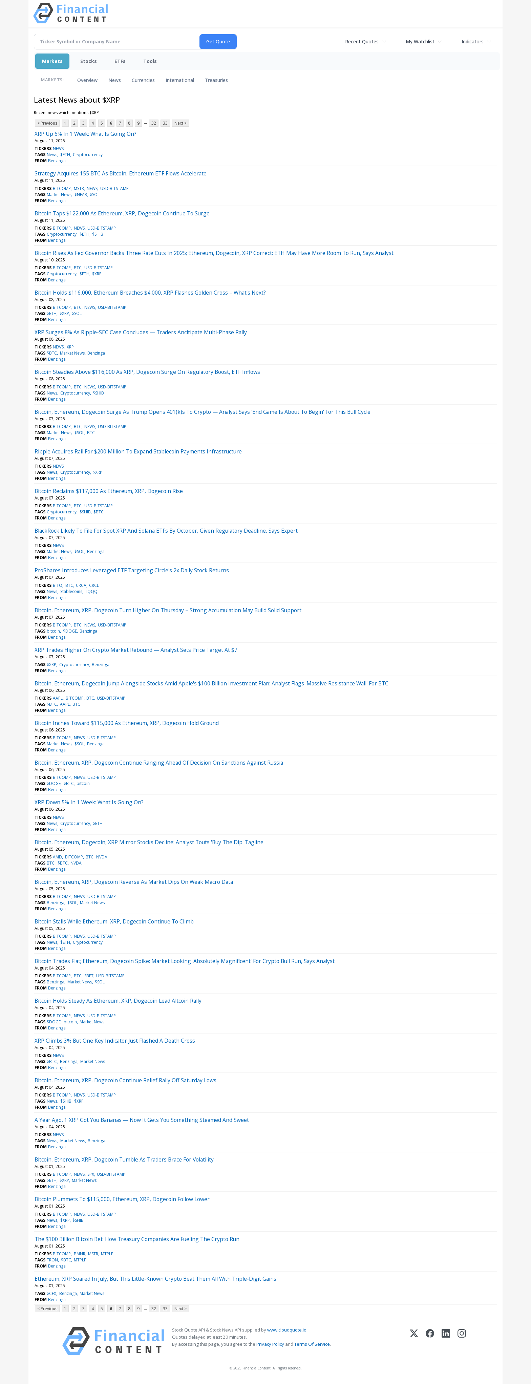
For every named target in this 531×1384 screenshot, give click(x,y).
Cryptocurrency (88, 154)
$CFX (51, 1293)
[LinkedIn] (446, 1341)
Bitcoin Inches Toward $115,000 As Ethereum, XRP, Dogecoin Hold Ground (127, 723)
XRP (70, 347)
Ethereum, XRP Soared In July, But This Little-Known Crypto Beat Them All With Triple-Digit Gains (155, 1278)
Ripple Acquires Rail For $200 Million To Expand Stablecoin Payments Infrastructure (138, 451)
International (180, 80)
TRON (52, 1260)
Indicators (473, 41)
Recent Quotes (362, 41)
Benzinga (57, 161)
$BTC (52, 353)
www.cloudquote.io (286, 1330)
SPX (90, 1174)
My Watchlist (420, 41)
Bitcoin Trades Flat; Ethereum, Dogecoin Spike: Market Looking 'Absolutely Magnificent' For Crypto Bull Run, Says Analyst (185, 961)
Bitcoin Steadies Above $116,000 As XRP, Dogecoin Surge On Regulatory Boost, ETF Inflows (147, 372)
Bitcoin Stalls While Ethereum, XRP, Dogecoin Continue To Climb (114, 921)
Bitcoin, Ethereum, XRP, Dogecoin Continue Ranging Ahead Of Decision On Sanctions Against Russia (159, 762)
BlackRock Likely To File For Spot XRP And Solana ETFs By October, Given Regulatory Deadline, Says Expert (166, 530)
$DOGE (70, 631)
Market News (59, 194)
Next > (180, 123)
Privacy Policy (270, 1344)
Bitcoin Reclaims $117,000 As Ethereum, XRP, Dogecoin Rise (109, 491)
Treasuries (216, 80)
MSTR (79, 188)
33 (165, 123)
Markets (52, 61)
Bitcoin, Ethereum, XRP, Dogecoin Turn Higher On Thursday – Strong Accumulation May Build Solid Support (168, 610)
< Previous (47, 123)
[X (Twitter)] (414, 1341)
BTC (78, 268)
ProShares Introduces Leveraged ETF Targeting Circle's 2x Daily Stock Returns (132, 570)
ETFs (120, 61)
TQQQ (91, 591)
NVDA (101, 857)
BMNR (79, 1254)
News (114, 80)
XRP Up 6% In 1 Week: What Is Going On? (85, 133)
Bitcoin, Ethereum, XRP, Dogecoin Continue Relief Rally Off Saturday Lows (125, 1080)
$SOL (95, 194)
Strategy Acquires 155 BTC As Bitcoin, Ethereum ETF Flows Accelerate (121, 173)
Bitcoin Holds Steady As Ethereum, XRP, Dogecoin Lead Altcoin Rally (118, 1000)
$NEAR (81, 194)
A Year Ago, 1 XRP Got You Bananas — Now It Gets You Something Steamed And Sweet (142, 1120)
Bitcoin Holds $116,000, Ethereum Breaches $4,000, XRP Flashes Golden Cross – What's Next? (150, 292)
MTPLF (107, 1254)
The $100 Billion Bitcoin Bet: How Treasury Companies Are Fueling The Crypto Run (137, 1239)
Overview (87, 80)
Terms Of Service (312, 1344)
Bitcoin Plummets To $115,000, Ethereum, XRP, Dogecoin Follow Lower (122, 1199)
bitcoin (53, 631)
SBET (88, 976)
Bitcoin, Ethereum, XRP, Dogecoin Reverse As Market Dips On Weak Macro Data (134, 882)
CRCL (94, 585)
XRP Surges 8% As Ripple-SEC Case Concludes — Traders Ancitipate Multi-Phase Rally (141, 332)
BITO (57, 585)
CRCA (81, 585)
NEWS (58, 148)
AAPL (58, 698)
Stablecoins (71, 591)
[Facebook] (430, 1341)
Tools (150, 61)
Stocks (88, 61)
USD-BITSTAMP (114, 188)
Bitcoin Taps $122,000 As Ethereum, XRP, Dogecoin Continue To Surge (122, 213)
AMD (57, 857)
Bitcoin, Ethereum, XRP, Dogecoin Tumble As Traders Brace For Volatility (124, 1159)
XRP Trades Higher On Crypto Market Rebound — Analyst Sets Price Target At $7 (136, 650)
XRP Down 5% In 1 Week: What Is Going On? (89, 802)
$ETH (65, 154)
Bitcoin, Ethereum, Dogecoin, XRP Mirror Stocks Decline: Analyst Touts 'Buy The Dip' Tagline (149, 842)
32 (153, 123)
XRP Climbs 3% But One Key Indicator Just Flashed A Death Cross (115, 1040)
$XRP (97, 274)
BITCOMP (62, 188)
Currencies (143, 80)
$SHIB (97, 234)
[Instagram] (462, 1341)
